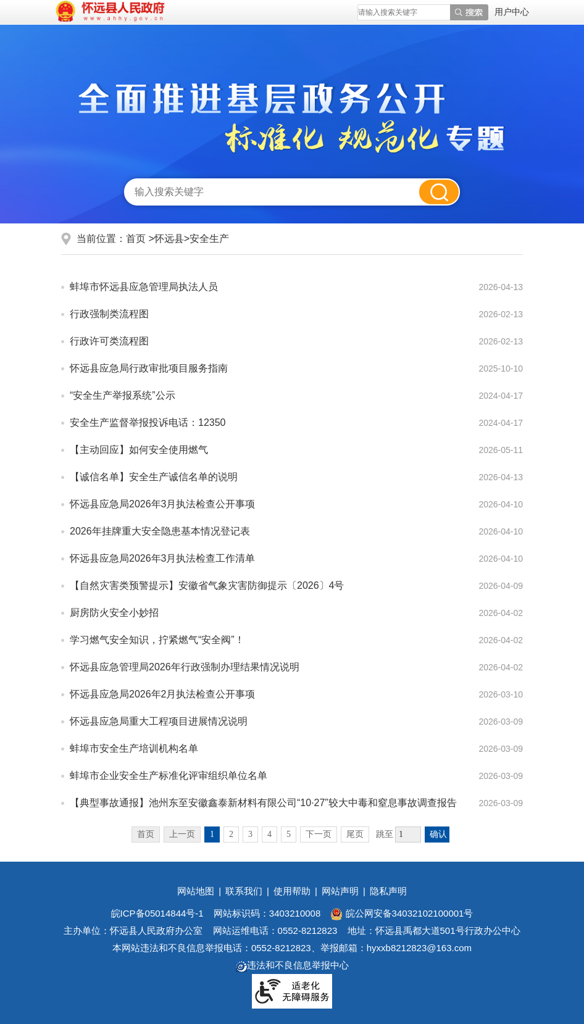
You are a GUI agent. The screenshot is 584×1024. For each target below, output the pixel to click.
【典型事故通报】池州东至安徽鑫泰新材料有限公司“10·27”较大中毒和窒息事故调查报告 (263, 802)
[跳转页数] (408, 834)
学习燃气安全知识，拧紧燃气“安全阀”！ (157, 640)
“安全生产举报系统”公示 (122, 395)
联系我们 (243, 891)
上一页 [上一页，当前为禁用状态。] (182, 834)
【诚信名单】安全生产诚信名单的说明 (154, 477)
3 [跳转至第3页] (250, 834)
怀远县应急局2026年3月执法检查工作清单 (163, 558)
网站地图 (195, 891)
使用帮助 (292, 891)
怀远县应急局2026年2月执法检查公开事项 (163, 694)
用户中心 (511, 12)
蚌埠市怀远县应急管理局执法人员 (144, 286)
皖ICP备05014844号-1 (157, 913)
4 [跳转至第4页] (269, 834)
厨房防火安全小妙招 (114, 612)
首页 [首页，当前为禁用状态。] (145, 834)
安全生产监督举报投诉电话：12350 (148, 422)
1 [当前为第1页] (212, 834)
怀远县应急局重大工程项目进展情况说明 (159, 721)
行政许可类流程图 (109, 341)
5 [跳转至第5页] (288, 834)
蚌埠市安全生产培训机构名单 (134, 748)
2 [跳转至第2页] (231, 834)
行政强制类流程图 (109, 314)
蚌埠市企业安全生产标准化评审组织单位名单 (168, 775)
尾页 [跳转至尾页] (355, 834)
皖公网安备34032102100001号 (401, 913)
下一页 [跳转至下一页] (319, 834)
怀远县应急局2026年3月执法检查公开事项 (163, 504)
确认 (438, 834)
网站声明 (340, 891)
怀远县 (169, 238)
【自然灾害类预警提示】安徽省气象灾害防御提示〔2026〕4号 (207, 585)
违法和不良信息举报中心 (292, 965)
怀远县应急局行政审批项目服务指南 (149, 368)
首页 (136, 238)
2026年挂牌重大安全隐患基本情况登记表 (160, 531)
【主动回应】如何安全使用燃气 (139, 449)
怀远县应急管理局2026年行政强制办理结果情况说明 (184, 667)
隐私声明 (388, 891)
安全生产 (209, 238)
